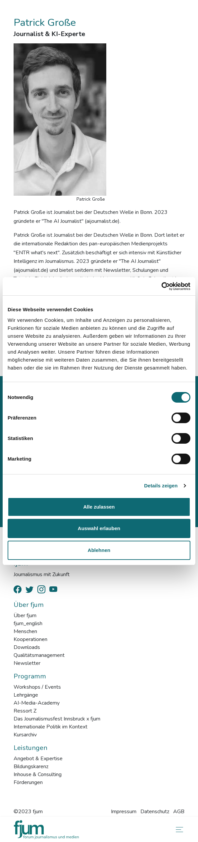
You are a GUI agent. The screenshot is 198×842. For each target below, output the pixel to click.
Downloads (27, 647)
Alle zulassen (99, 507)
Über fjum (25, 615)
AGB (178, 811)
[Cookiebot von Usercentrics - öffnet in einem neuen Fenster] (161, 286)
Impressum (123, 811)
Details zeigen (160, 485)
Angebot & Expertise (38, 758)
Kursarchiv (25, 734)
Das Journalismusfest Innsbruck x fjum (57, 718)
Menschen (25, 631)
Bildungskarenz (31, 766)
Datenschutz (154, 811)
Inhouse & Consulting (38, 774)
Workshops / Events (37, 687)
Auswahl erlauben (99, 528)
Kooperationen (30, 639)
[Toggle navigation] (178, 829)
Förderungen (28, 782)
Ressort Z (25, 711)
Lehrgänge (26, 695)
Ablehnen (99, 550)
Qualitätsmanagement (39, 655)
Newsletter (27, 663)
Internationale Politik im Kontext (50, 726)
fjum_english (28, 623)
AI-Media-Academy (37, 703)
